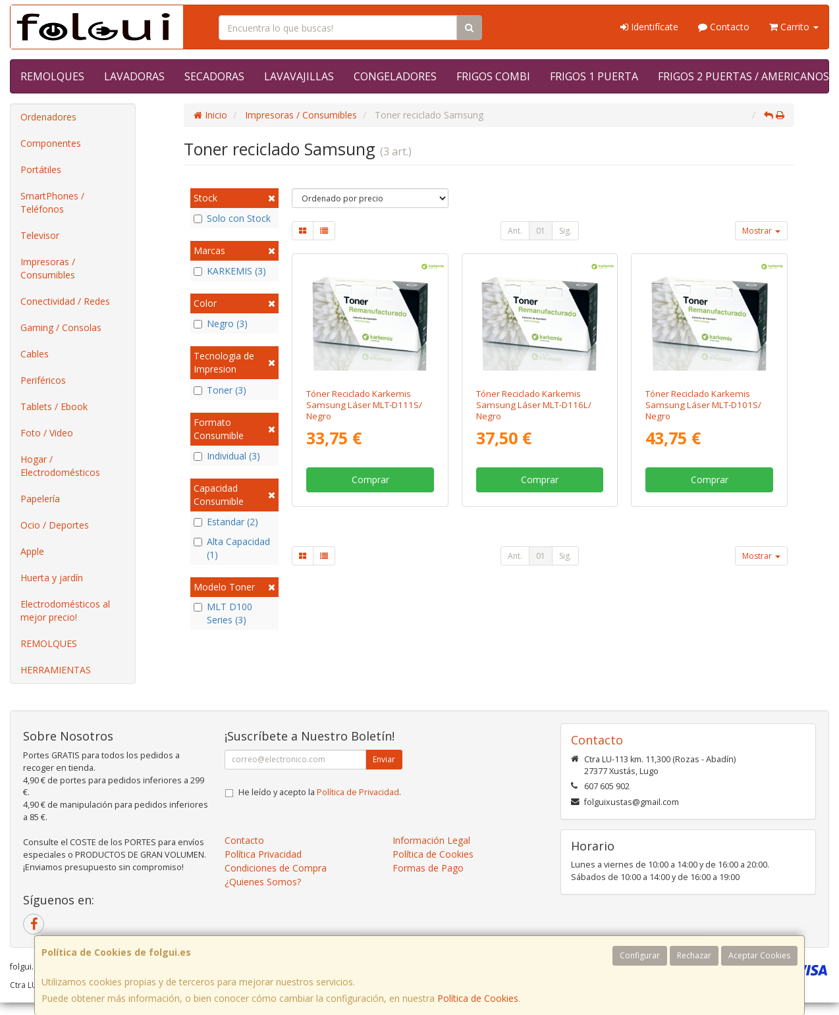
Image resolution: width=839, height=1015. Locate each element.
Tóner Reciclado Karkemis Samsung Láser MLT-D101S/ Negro (703, 405)
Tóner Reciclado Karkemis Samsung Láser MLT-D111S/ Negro (364, 405)
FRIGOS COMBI (493, 76)
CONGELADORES (395, 76)
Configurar (640, 955)
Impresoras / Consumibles (47, 268)
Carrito (794, 26)
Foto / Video (46, 433)
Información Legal (431, 840)
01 (540, 230)
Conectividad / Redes (65, 301)
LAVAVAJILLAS (299, 76)
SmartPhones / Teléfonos (52, 202)
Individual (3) (227, 456)
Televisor (39, 235)
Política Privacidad (263, 854)
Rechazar (694, 955)
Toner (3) (220, 390)
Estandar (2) (226, 521)
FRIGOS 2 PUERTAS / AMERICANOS (743, 76)
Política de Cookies (477, 998)
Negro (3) (221, 323)
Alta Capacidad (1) (232, 548)
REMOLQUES (52, 76)
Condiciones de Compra (276, 868)
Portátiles (40, 169)
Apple (32, 551)
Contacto (723, 26)
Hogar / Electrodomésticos (60, 466)
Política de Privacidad (358, 792)
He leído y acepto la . (319, 792)
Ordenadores (48, 117)
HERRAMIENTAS (55, 670)
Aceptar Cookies (759, 955)
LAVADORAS (134, 76)
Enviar (384, 759)
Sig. (565, 230)
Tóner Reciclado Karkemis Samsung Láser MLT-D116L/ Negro (533, 405)
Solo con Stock (232, 218)
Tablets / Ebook (54, 406)
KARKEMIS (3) (230, 271)
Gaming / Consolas (60, 327)
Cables (34, 354)
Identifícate (649, 26)
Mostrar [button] (761, 230)
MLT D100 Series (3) (223, 613)
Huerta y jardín (51, 577)
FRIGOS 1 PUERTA (594, 76)
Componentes (50, 143)
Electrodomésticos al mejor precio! (65, 610)
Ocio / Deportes (54, 525)
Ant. (515, 230)
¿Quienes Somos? (263, 881)
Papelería (40, 498)
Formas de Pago (428, 868)
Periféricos (43, 380)
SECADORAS (214, 76)
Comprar (370, 479)
